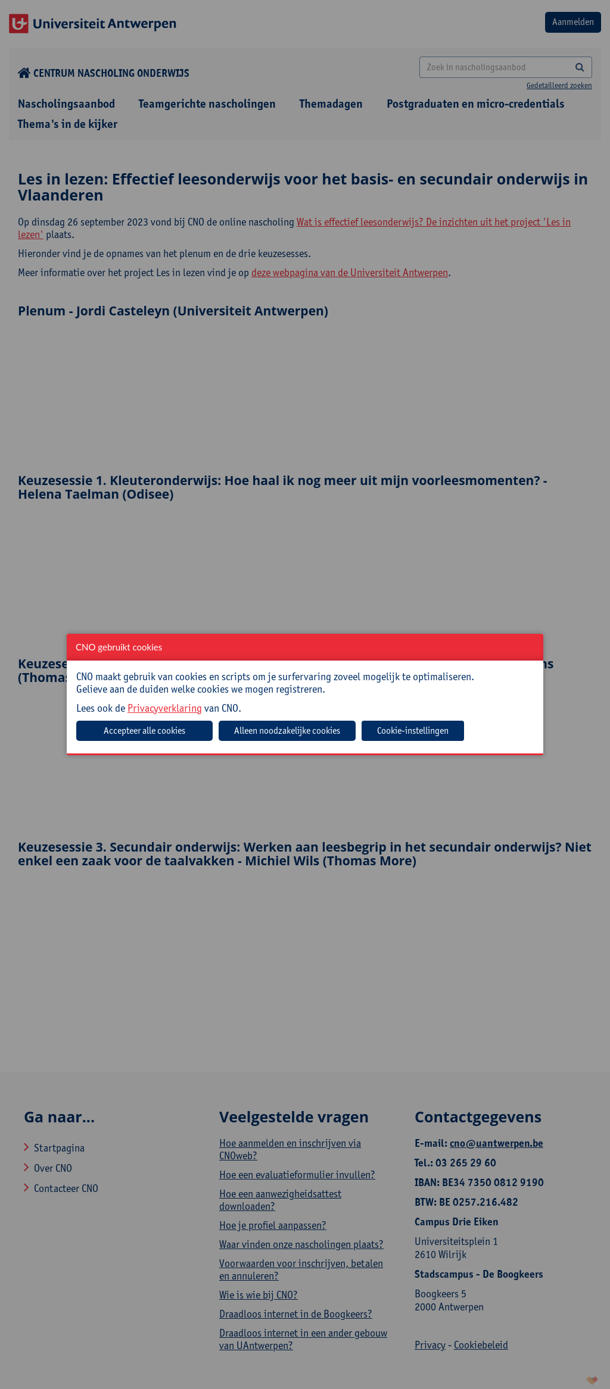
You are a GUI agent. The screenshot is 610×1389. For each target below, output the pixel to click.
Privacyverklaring (164, 708)
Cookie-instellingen (413, 730)
